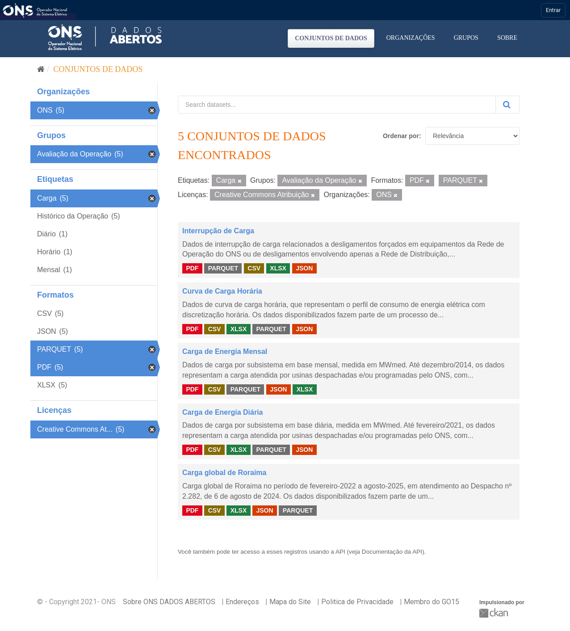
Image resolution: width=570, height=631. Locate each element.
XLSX (278, 268)
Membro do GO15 (431, 601)
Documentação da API (392, 551)
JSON (304, 268)
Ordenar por (401, 135)
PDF (192, 268)
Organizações (410, 37)
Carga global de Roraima (224, 472)
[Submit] (507, 105)
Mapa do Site (290, 601)
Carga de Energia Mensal (224, 351)
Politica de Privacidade (357, 601)
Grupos (466, 37)
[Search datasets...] (337, 105)
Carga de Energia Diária (222, 412)
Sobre (507, 37)
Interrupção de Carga (218, 231)
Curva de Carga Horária (222, 291)
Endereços (242, 601)
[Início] (41, 69)
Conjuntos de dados (331, 38)
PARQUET (223, 268)
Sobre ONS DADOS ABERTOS (169, 601)
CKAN (494, 613)
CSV (253, 268)
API (340, 551)
